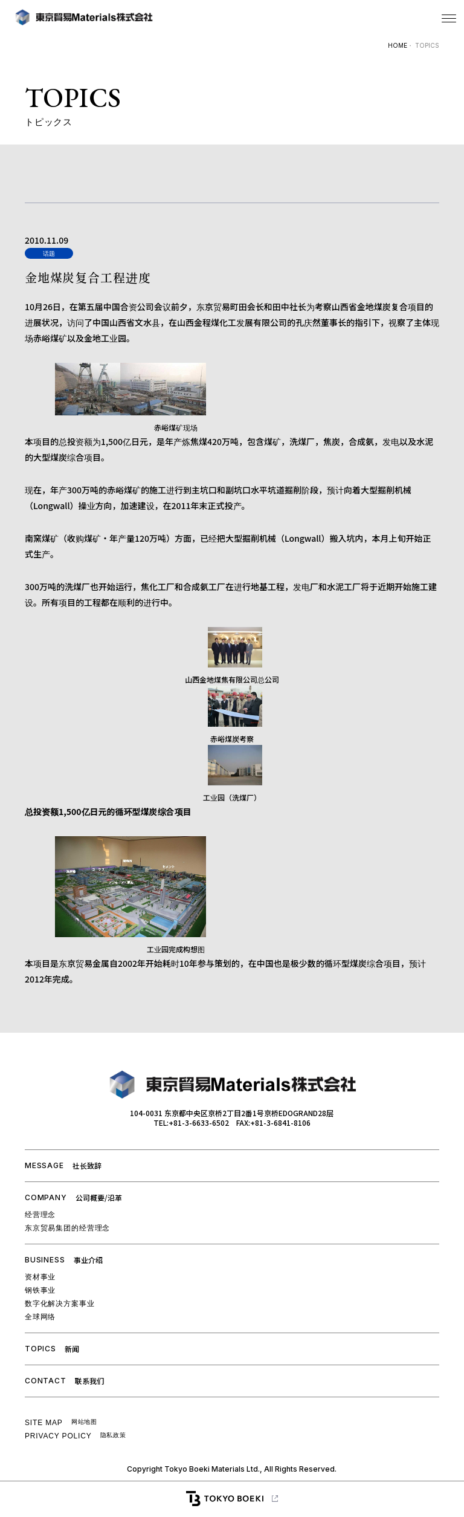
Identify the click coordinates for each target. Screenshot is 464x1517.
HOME (397, 45)
